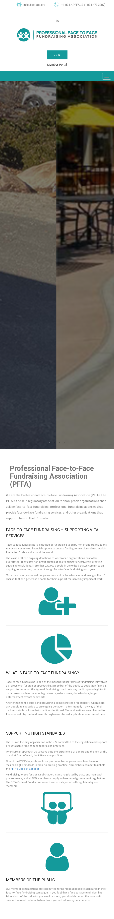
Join (57, 55)
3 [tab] (60, 443)
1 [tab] (49, 443)
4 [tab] (65, 443)
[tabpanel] (57, 265)
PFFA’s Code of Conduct (25, 768)
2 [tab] (55, 443)
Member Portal (57, 64)
